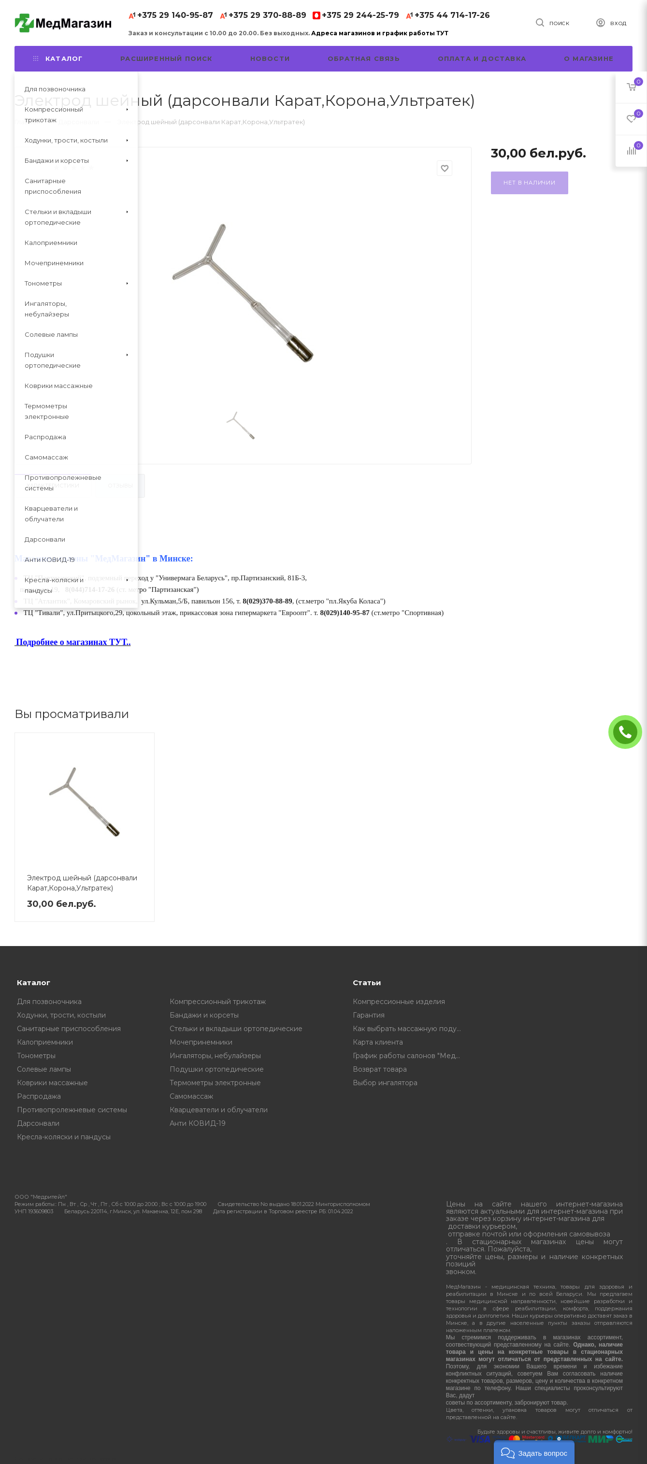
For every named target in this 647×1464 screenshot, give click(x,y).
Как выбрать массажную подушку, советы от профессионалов (411, 1028)
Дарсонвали (38, 1123)
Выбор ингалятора (385, 1082)
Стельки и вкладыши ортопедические (236, 1028)
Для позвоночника (49, 1001)
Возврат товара (380, 1069)
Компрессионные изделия (399, 1001)
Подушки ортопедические (217, 1069)
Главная (27, 122)
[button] (534, 1452)
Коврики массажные (52, 1082)
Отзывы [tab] (120, 485)
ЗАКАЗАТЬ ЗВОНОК (629, 732)
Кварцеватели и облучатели (219, 1109)
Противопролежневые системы (72, 1109)
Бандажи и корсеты (204, 1015)
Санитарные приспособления (69, 1028)
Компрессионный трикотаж (218, 1001)
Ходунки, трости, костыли (61, 1015)
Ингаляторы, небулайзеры (215, 1055)
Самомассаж (191, 1096)
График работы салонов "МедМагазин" (411, 1055)
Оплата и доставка (482, 58)
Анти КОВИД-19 (198, 1123)
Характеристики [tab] (53, 485)
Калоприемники (45, 1042)
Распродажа (39, 1096)
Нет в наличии (529, 182)
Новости (270, 58)
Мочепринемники (201, 1042)
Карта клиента (378, 1042)
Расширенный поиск (166, 58)
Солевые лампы (44, 1069)
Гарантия (369, 1015)
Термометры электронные (215, 1082)
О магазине (589, 58)
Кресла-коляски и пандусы (64, 1137)
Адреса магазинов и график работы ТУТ (379, 33)
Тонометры (36, 1055)
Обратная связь (364, 58)
